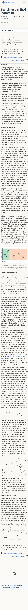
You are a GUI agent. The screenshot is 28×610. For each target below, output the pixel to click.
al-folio (12, 588)
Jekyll (11, 586)
